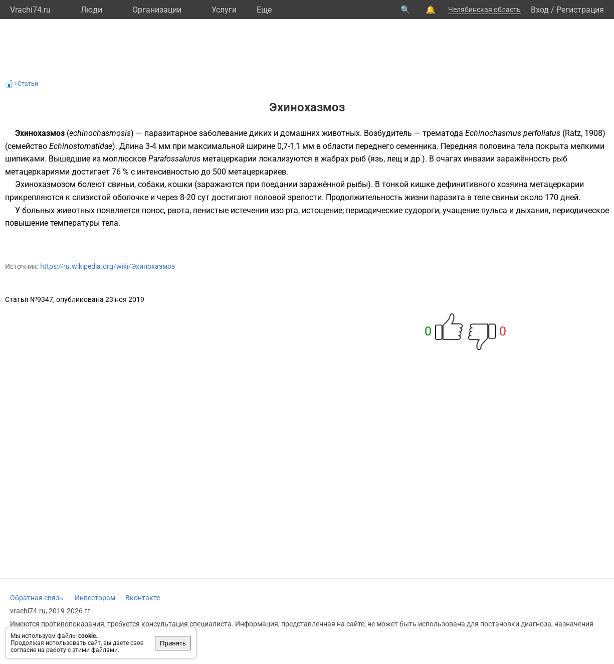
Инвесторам (95, 598)
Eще (264, 10)
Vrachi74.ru (30, 10)
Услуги (224, 10)
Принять (173, 643)
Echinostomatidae (80, 146)
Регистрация (580, 10)
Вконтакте (142, 598)
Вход (540, 10)
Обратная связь (36, 598)
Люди (91, 10)
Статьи (28, 83)
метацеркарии (229, 158)
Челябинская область (484, 10)
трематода (443, 133)
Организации (156, 10)
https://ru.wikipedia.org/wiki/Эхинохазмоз (107, 266)
